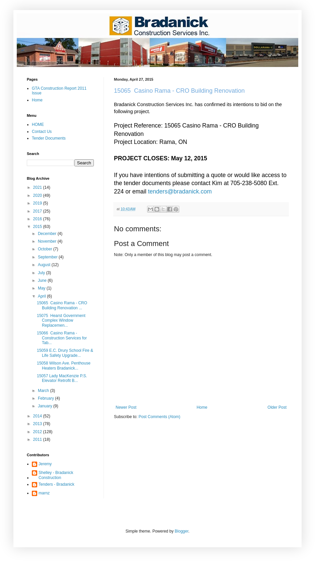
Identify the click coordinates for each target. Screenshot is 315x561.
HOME (38, 124)
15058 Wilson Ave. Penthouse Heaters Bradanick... (63, 365)
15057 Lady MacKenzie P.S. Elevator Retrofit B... (62, 378)
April (42, 296)
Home (202, 407)
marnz (44, 493)
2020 (38, 195)
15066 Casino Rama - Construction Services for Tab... (62, 338)
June (43, 280)
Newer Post (126, 407)
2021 (38, 187)
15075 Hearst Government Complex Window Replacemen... (61, 320)
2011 (38, 439)
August (45, 264)
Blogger (181, 531)
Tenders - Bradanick (56, 484)
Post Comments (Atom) (159, 416)
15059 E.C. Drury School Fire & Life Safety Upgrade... (65, 352)
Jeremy (45, 464)
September (48, 257)
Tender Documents (49, 138)
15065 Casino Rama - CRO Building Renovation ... (62, 305)
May (42, 288)
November (48, 241)
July (42, 272)
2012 (38, 431)
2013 (38, 423)
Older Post (277, 407)
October (45, 249)
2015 (38, 226)
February (46, 398)
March (44, 390)
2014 (38, 416)
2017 (38, 211)
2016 (38, 219)
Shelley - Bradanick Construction (56, 475)
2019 (38, 203)
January (45, 406)
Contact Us (42, 131)
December (48, 233)
